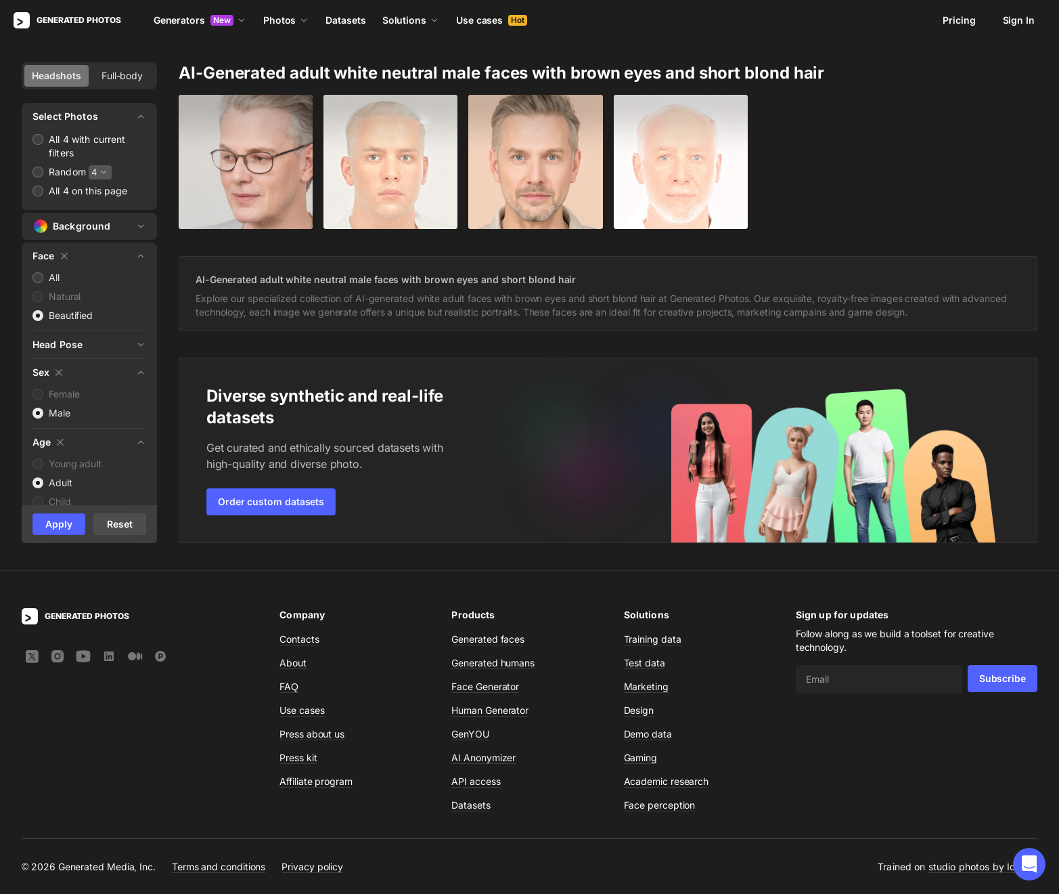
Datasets (345, 20)
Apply (58, 524)
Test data (644, 662)
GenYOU (470, 734)
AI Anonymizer (483, 757)
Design (639, 710)
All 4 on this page (88, 190)
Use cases (491, 20)
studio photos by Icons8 (982, 866)
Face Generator (485, 686)
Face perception (660, 805)
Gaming (641, 757)
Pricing (959, 20)
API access (475, 781)
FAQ (288, 686)
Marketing (646, 686)
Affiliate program (316, 781)
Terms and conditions (218, 866)
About (293, 662)
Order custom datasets (271, 501)
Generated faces (487, 639)
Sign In (1019, 20)
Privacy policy (312, 866)
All (54, 277)
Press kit (298, 757)
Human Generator (489, 710)
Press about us (311, 734)
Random (67, 171)
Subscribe (1002, 678)
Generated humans (493, 662)
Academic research (666, 781)
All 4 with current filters (87, 145)
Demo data (648, 734)
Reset (120, 524)
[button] (1029, 864)
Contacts (299, 639)
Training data (652, 639)
